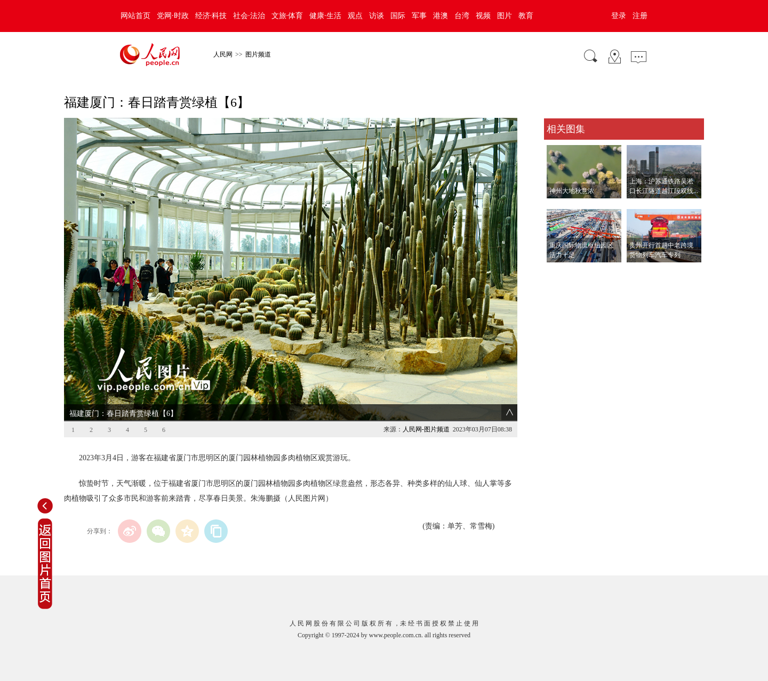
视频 (483, 16)
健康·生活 (325, 16)
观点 (355, 16)
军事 (419, 16)
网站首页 (135, 16)
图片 (504, 16)
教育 (525, 16)
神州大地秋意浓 (571, 191)
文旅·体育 (287, 16)
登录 (618, 16)
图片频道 (258, 54)
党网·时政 (173, 16)
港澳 (440, 16)
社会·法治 (249, 16)
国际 (397, 16)
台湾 (461, 16)
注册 (640, 16)
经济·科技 (211, 16)
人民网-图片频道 (426, 429)
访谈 (376, 16)
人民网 (223, 54)
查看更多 (559, 273)
